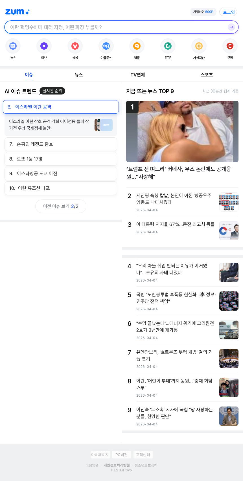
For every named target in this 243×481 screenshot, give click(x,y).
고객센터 (143, 455)
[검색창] (114, 27)
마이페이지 (100, 455)
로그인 (229, 12)
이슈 (29, 75)
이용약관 (92, 465)
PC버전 (121, 455)
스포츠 (207, 75)
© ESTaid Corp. (121, 470)
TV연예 (137, 75)
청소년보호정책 (146, 465)
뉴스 (79, 75)
